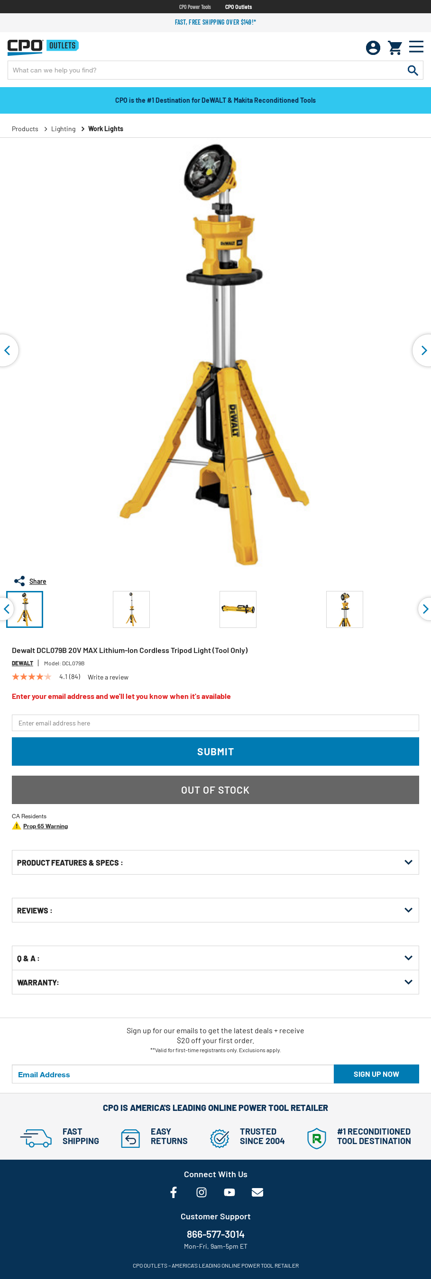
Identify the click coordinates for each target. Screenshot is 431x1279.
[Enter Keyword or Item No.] (215, 70)
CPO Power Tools (195, 6)
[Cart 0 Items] (395, 48)
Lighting (63, 129)
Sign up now (376, 1073)
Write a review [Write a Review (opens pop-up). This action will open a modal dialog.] (108, 677)
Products (25, 129)
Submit (215, 751)
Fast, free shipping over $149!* (216, 22)
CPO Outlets (238, 6)
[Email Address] (173, 1073)
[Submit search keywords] (413, 70)
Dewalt (22, 663)
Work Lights (105, 129)
